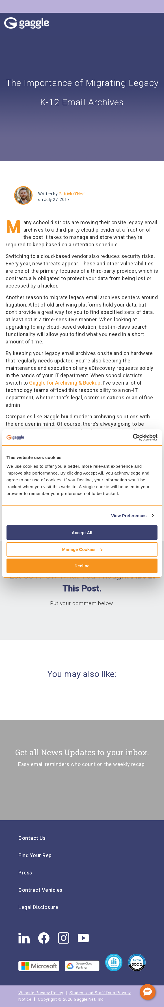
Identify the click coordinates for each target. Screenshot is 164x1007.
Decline (81, 565)
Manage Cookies (82, 549)
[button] (148, 992)
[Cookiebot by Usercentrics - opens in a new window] (132, 437)
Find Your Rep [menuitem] (35, 855)
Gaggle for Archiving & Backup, (65, 383)
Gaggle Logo (32, 24)
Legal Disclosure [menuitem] (38, 907)
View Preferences (129, 515)
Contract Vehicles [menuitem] (40, 890)
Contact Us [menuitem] (32, 838)
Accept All (82, 532)
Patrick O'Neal (72, 194)
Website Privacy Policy (40, 992)
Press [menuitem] (25, 873)
